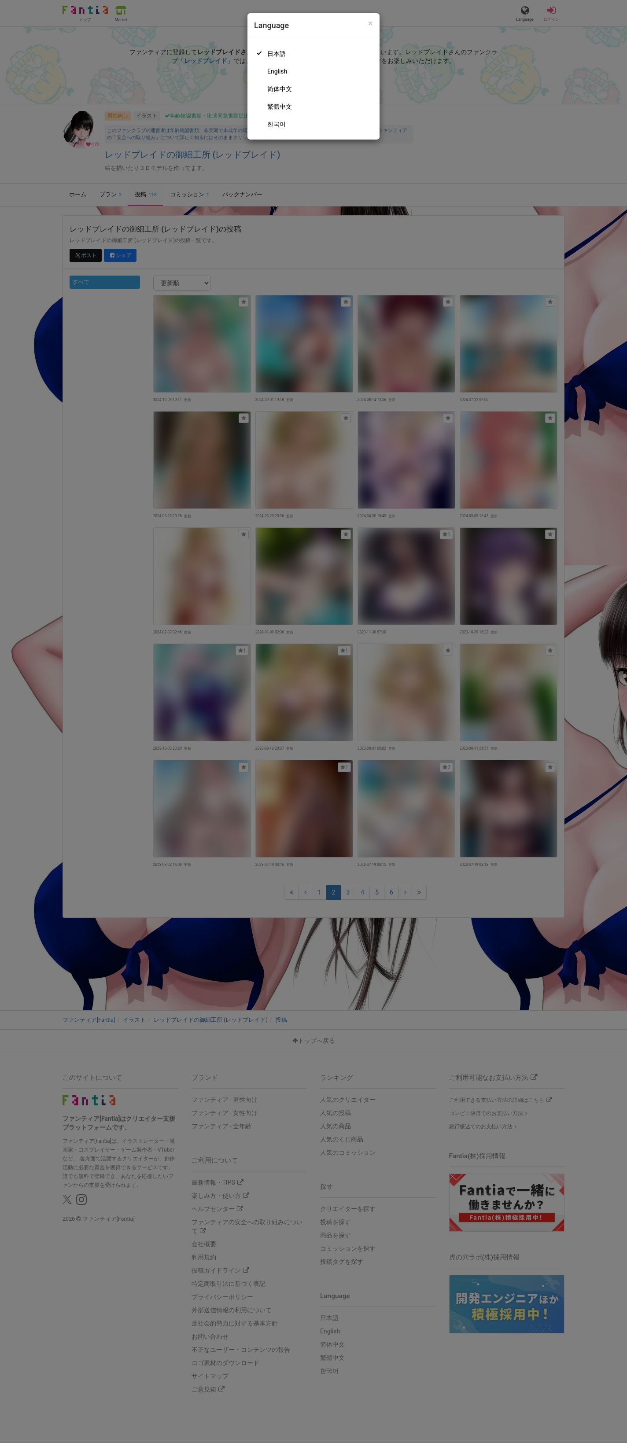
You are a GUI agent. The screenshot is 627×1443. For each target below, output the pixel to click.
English (277, 71)
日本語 (276, 53)
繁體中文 (279, 106)
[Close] (370, 23)
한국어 (276, 124)
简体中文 (279, 88)
